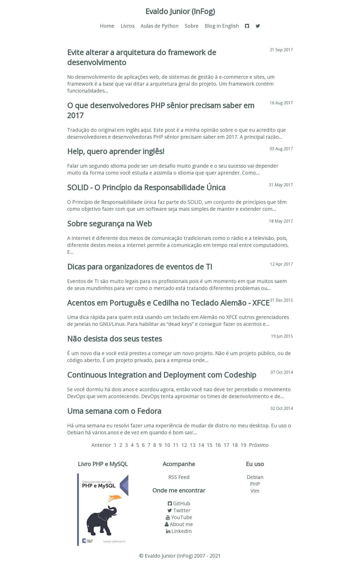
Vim (255, 490)
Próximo (259, 444)
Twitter (178, 510)
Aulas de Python (160, 25)
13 (193, 444)
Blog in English (222, 25)
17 (226, 444)
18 (235, 444)
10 (167, 444)
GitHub (179, 503)
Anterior (101, 444)
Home (107, 25)
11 (176, 444)
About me (179, 524)
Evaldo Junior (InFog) (180, 11)
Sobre (192, 25)
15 (209, 444)
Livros (128, 25)
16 (218, 444)
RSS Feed (179, 477)
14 (201, 444)
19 (243, 444)
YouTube (179, 517)
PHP (255, 483)
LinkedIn (179, 531)
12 (184, 444)
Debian (255, 477)
